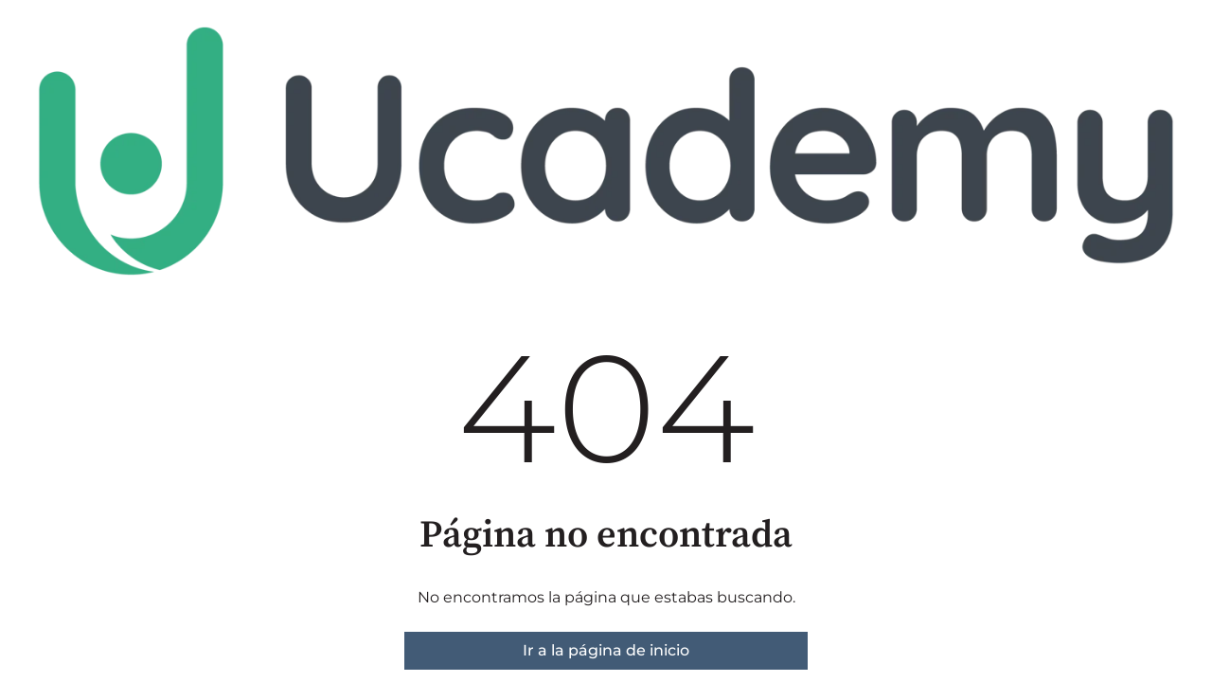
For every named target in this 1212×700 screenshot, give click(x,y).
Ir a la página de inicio (606, 650)
